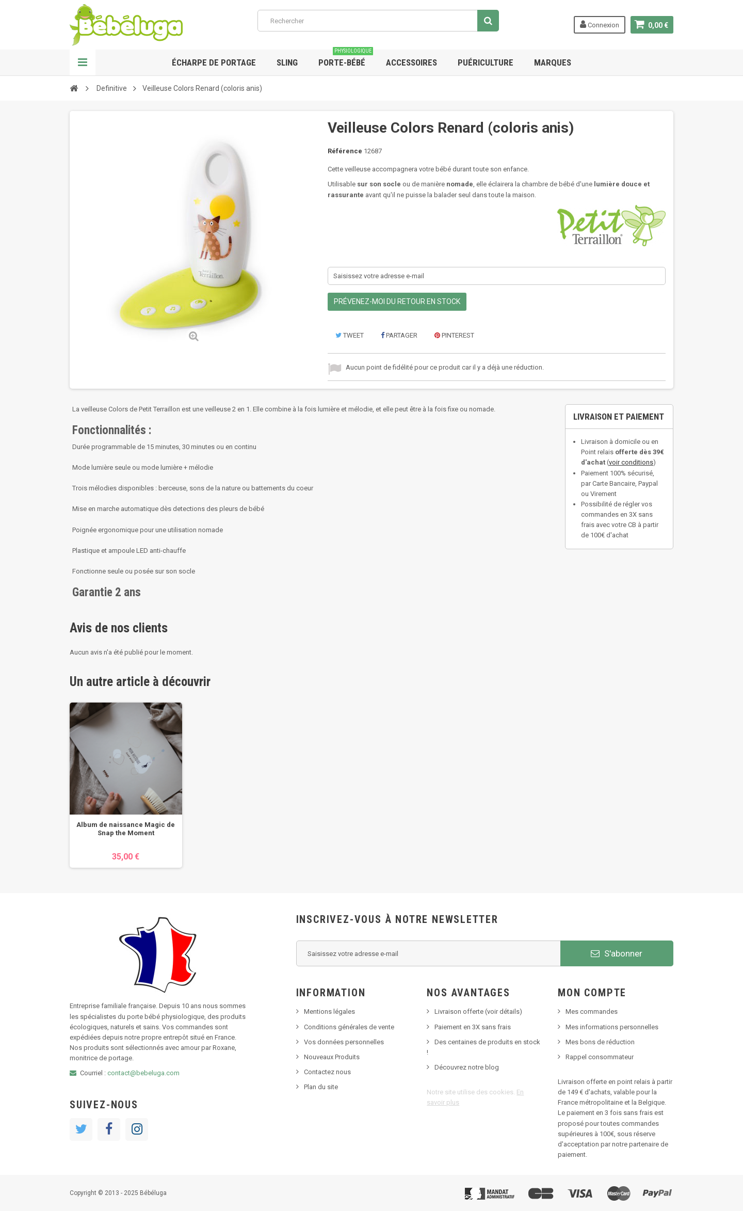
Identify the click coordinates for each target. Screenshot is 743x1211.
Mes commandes (592, 1011)
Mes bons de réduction (600, 1042)
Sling (287, 62)
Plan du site (321, 1087)
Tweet (349, 335)
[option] (125, 785)
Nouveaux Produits (332, 1057)
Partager (399, 335)
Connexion (599, 24)
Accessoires (411, 62)
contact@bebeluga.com (143, 1073)
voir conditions (631, 462)
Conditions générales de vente (349, 1027)
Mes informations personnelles (612, 1027)
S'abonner (616, 953)
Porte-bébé (345, 59)
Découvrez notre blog (466, 1067)
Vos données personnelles (344, 1042)
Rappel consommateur (600, 1057)
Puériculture (485, 62)
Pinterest (454, 335)
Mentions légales (329, 1011)
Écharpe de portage (214, 62)
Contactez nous (327, 1072)
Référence (345, 151)
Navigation (82, 62)
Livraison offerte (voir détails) (478, 1011)
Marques (552, 62)
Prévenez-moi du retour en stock (397, 301)
